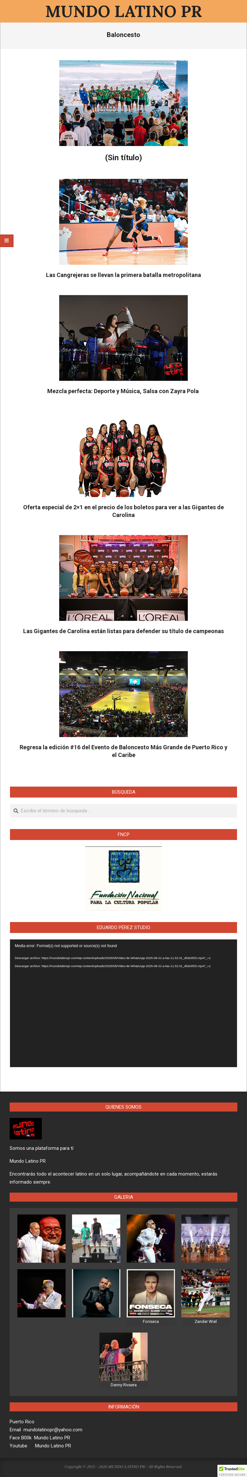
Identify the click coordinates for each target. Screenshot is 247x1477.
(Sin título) (123, 157)
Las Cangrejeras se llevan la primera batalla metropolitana (123, 275)
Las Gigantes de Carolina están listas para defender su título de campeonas (123, 631)
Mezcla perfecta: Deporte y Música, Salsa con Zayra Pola (123, 391)
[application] (123, 1003)
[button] (232, 1471)
